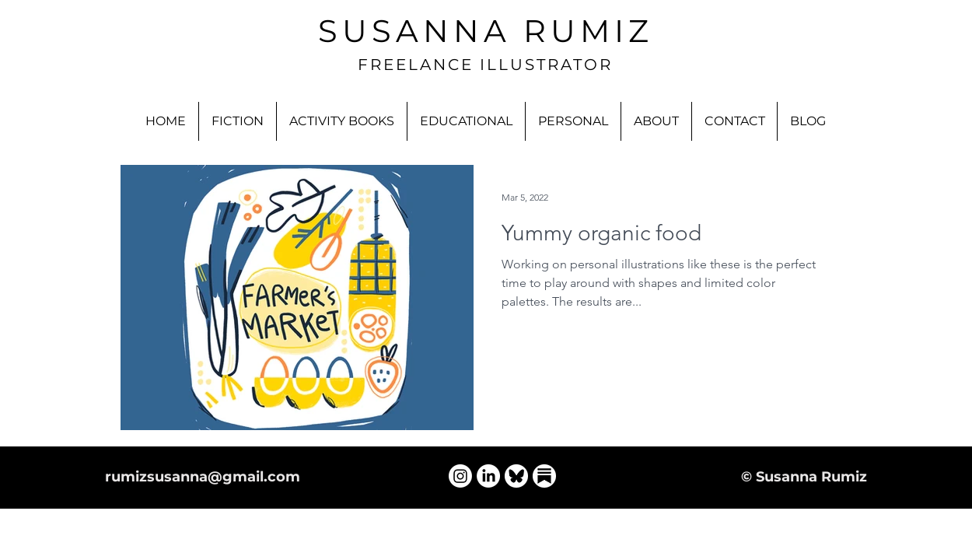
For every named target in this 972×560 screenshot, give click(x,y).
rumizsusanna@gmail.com (202, 476)
